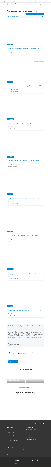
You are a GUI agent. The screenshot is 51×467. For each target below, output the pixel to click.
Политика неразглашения (16, 460)
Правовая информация (35, 459)
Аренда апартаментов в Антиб (41, 20)
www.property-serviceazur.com (31, 439)
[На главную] (11, 4)
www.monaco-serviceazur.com (31, 442)
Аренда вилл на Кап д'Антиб (28, 20)
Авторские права (35, 460)
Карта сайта (16, 459)
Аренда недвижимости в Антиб (14, 20)
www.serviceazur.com (29, 437)
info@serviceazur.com (11, 427)
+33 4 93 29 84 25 (11, 432)
